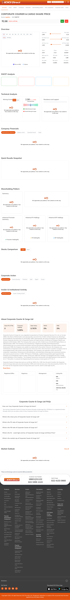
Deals (67, 7)
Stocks (5, 492)
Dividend (25, 279)
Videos (59, 496)
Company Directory (6, 544)
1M (10, 34)
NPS (5, 504)
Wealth (16, 505)
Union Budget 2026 (7, 512)
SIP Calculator (39, 522)
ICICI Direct (49, 538)
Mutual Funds (7, 494)
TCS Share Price (18, 554)
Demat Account (39, 542)
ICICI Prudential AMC (50, 533)
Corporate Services (17, 510)
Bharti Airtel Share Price (18, 561)
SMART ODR (18, 520)
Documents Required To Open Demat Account (29, 518)
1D (4, 34)
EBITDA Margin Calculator (39, 501)
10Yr (27, 34)
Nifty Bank (49, 509)
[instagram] (6, 588)
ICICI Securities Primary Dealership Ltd (50, 546)
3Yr (21, 34)
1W (7, 34)
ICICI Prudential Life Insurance (50, 530)
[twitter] (9, 588)
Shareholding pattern (37, 7)
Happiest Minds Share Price (18, 551)
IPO (5, 509)
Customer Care (18, 503)
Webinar (59, 494)
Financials (28, 7)
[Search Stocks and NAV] (65, 2)
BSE (57, 376)
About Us (17, 513)
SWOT (15, 7)
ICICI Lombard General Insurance (50, 526)
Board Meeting (16, 279)
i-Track (59, 508)
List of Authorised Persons (61, 517)
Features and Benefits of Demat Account (29, 513)
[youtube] (16, 588)
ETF (5, 502)
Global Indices (50, 507)
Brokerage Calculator (38, 517)
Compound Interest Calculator (38, 497)
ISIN (57, 383)
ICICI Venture (50, 536)
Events (42, 279)
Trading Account (40, 544)
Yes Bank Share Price (7, 537)
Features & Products (17, 534)
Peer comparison (49, 7)
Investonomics (60, 500)
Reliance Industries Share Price (8, 525)
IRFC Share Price (8, 532)
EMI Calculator (39, 510)
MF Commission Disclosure (18, 537)
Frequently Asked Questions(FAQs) (19, 530)
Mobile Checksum (61, 520)
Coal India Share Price (19, 564)
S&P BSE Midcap (51, 504)
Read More (6, 368)
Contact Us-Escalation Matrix (19, 516)
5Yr (24, 34)
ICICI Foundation (51, 520)
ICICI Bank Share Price (19, 568)
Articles (59, 492)
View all (66, 449)
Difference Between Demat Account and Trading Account (29, 526)
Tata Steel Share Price (8, 540)
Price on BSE (17, 64)
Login (49, 2)
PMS (16, 492)
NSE (57, 381)
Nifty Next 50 (50, 496)
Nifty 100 (49, 494)
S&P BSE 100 (50, 502)
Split (31, 279)
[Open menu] (68, 2)
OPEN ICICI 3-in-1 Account (57, 2)
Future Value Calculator (39, 504)
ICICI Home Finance (49, 541)
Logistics (7, 17)
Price (4, 37)
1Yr (18, 34)
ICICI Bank (49, 518)
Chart (10, 7)
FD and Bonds (7, 498)
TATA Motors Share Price (18, 571)
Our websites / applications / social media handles (60, 512)
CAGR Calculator (40, 524)
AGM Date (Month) (61, 387)
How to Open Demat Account (29, 531)
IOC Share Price (7, 534)
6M (15, 34)
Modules (59, 498)
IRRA (16, 523)
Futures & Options (8, 507)
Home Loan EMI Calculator (40, 527)
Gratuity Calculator (38, 513)
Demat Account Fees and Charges (29, 522)
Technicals (21, 7)
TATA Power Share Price (18, 557)
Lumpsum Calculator (38, 508)
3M (12, 34)
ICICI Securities (50, 522)
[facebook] (2, 588)
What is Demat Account (29, 500)
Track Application (61, 522)
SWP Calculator (40, 520)
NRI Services (18, 507)
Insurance (6, 500)
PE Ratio (9, 37)
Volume (26, 64)
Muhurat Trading (29, 534)
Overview (4, 7)
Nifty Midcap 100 (51, 498)
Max (31, 34)
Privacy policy (18, 518)
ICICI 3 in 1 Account (38, 539)
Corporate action (59, 7)
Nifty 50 (49, 492)
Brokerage (17, 494)
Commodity (7, 496)
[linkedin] (13, 588)
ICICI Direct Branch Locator (18, 541)
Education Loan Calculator (39, 530)
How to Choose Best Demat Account (29, 508)
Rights (36, 279)
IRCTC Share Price (7, 529)
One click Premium (17, 500)
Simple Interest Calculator (39, 492)
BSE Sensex (49, 500)
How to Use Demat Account (29, 503)
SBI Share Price (7, 521)
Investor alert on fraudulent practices (18, 526)
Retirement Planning (17, 497)
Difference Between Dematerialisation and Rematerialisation (29, 494)
